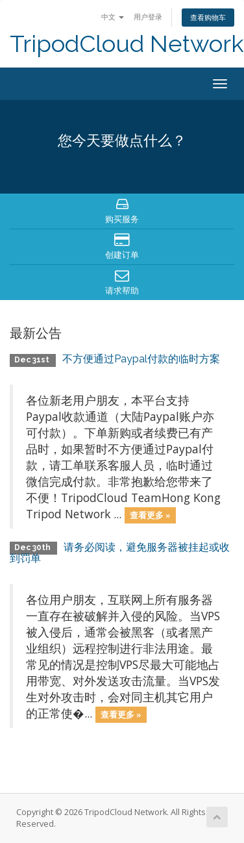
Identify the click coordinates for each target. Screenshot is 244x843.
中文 (112, 16)
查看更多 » (150, 515)
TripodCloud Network (127, 44)
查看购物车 (208, 17)
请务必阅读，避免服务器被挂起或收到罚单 (120, 553)
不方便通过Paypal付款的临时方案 (141, 359)
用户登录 (148, 16)
